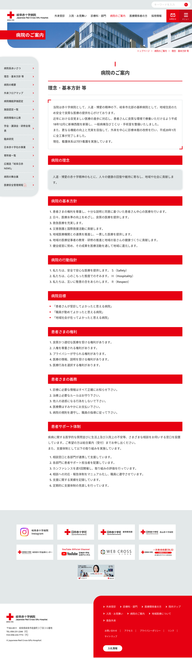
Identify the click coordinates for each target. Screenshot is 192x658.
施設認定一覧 (11, 110)
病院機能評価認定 (13, 101)
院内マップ (175, 607)
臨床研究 (9, 140)
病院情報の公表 (12, 118)
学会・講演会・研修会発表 (17, 129)
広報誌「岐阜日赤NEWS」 (13, 168)
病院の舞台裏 (11, 178)
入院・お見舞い (78, 16)
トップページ (143, 51)
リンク (171, 631)
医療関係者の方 (138, 16)
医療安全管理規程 (13, 186)
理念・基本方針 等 (14, 76)
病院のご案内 (117, 16)
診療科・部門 (98, 16)
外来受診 (60, 16)
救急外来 (111, 620)
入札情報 (112, 648)
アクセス (128, 631)
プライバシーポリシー (150, 631)
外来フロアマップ (13, 93)
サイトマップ (111, 636)
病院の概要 (10, 85)
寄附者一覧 (10, 156)
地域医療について (161, 614)
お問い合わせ (111, 631)
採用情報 (156, 16)
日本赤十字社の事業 (15, 148)
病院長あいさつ (12, 68)
